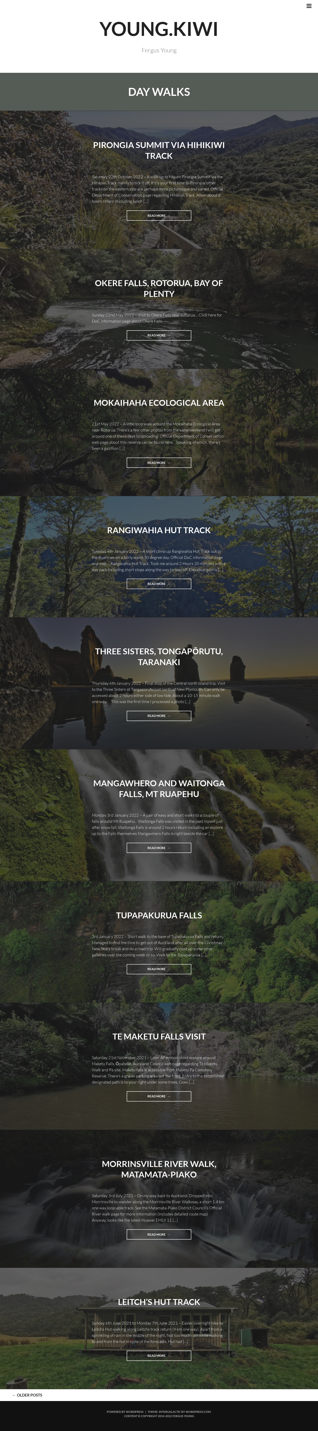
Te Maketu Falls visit (159, 1036)
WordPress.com (198, 1411)
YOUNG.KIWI (159, 28)
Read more (165, 217)
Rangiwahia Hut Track (159, 530)
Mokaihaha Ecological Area (159, 402)
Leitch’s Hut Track (159, 1301)
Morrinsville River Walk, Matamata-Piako (159, 1168)
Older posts (22, 1394)
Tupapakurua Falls (159, 915)
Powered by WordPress (125, 1411)
